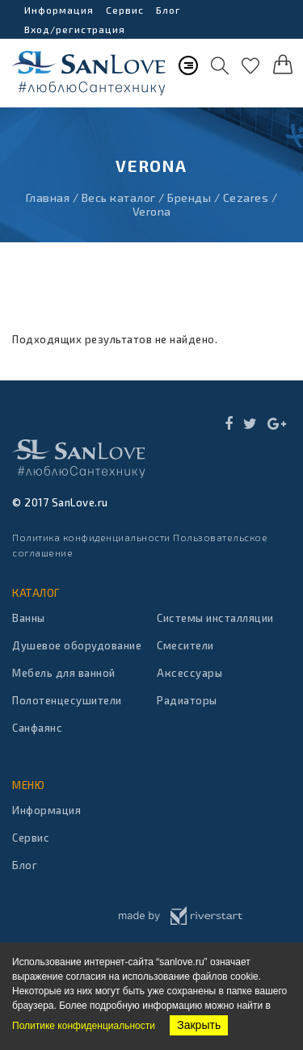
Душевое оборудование (76, 645)
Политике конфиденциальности (83, 1025)
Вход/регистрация (74, 29)
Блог (168, 9)
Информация (59, 9)
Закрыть (199, 1024)
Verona (152, 211)
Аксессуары (189, 672)
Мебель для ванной (64, 672)
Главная (48, 197)
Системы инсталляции (215, 617)
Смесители (185, 645)
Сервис (125, 9)
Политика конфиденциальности (91, 537)
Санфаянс (37, 727)
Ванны (28, 617)
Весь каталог (119, 197)
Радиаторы (187, 700)
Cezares (246, 197)
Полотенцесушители (67, 700)
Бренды (189, 197)
